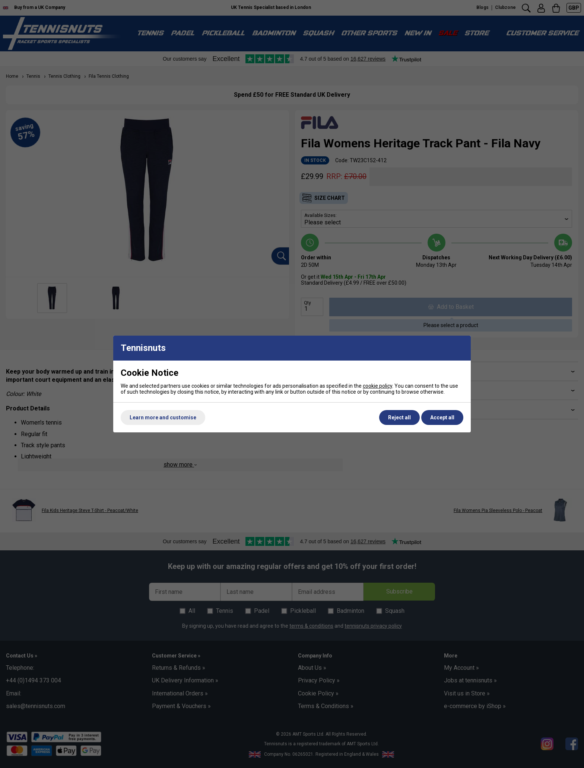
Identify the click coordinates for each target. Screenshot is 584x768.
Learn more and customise (163, 417)
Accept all (442, 417)
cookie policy (377, 386)
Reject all (399, 417)
